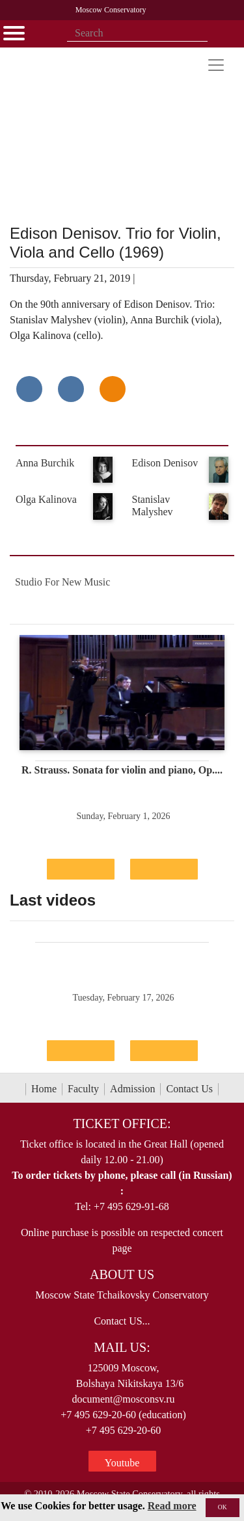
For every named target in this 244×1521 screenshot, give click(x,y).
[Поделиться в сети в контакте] (29, 389)
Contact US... (122, 1320)
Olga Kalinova (46, 499)
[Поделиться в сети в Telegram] (71, 389)
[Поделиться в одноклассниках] (113, 389)
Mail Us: (122, 1347)
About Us (122, 1274)
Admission (132, 1088)
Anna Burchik (45, 462)
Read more (172, 1505)
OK (222, 1507)
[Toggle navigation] (216, 65)
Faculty (83, 1088)
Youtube (122, 1462)
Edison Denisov (165, 462)
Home (44, 1088)
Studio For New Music (62, 581)
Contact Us (189, 1088)
